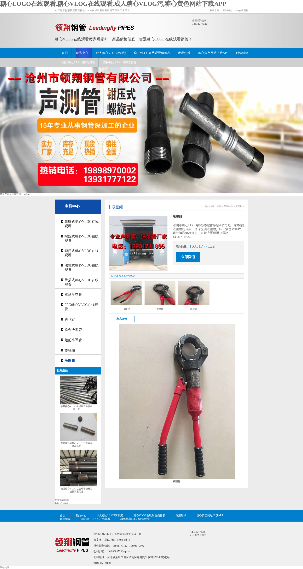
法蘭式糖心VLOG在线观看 (82, 267)
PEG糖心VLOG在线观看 (81, 307)
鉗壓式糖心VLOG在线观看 (82, 224)
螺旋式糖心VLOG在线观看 (82, 238)
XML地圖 (105, 563)
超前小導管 (73, 340)
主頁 (219, 206)
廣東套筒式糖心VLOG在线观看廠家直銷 (76, 444)
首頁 (65, 53)
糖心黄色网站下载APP (213, 53)
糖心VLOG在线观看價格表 (152, 53)
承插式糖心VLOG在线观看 (82, 282)
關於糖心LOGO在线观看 (78, 62)
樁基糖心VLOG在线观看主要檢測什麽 (76, 408)
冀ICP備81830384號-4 (117, 539)
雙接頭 (70, 350)
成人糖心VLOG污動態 (111, 53)
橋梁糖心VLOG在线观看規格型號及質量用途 (76, 490)
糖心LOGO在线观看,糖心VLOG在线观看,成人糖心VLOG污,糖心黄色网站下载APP (113, 3)
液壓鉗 (70, 360)
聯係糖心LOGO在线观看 (235, 10)
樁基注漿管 (73, 294)
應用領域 (184, 53)
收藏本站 (214, 10)
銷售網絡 (242, 53)
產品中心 (82, 53)
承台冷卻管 (73, 330)
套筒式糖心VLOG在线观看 (82, 253)
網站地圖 (4, 567)
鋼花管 (70, 319)
